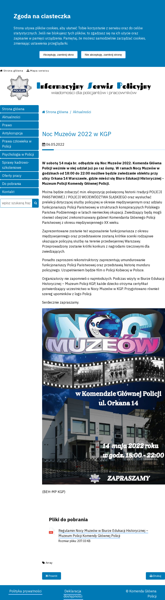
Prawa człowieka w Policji (16, 143)
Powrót (51, 575)
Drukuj (155, 575)
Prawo (7, 125)
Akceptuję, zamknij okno (58, 54)
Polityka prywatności (25, 591)
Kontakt (8, 192)
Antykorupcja (12, 133)
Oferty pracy (11, 175)
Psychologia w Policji (18, 154)
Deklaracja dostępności (73, 593)
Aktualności (11, 117)
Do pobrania (11, 184)
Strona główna (13, 109)
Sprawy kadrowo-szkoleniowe (15, 165)
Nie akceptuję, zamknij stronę (103, 54)
